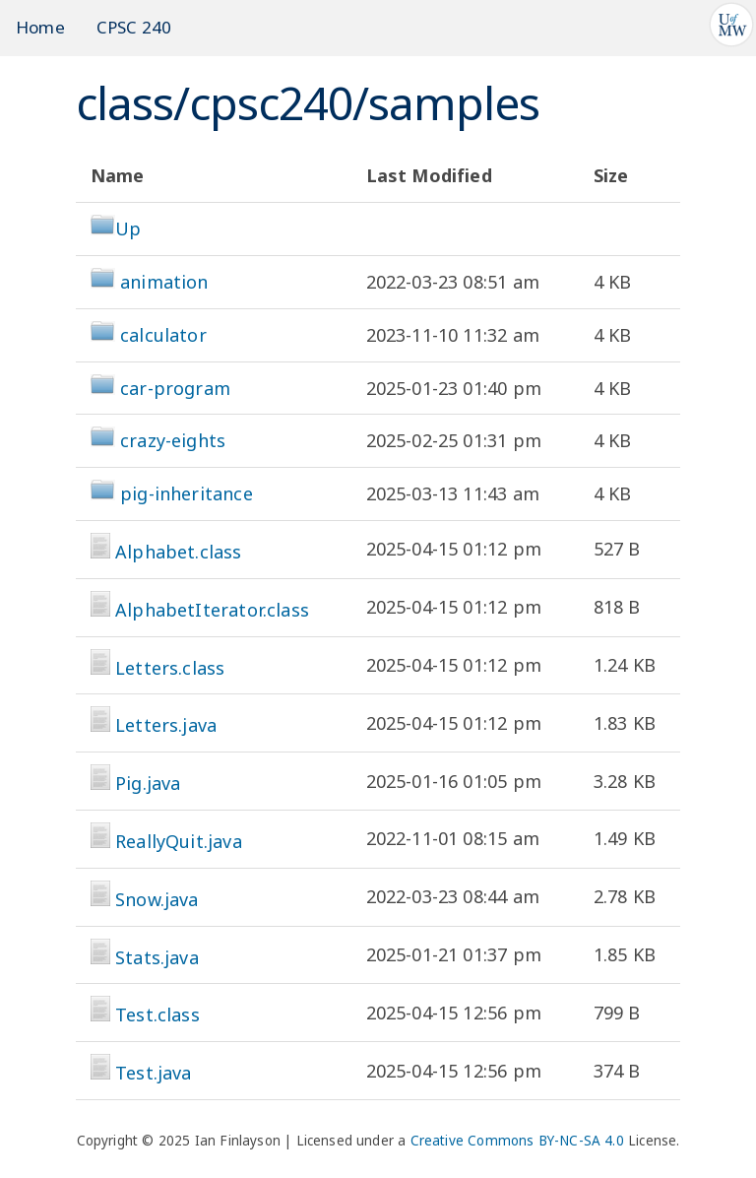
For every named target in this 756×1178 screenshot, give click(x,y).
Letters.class (169, 668)
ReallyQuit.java (178, 841)
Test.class (157, 1014)
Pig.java (147, 783)
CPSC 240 (133, 27)
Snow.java (157, 899)
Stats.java (157, 957)
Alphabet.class (178, 551)
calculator (163, 335)
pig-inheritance (186, 493)
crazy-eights (172, 440)
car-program (175, 388)
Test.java (153, 1072)
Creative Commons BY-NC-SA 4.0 (517, 1140)
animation (164, 282)
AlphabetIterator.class (212, 610)
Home (40, 27)
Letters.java (166, 725)
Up (116, 228)
